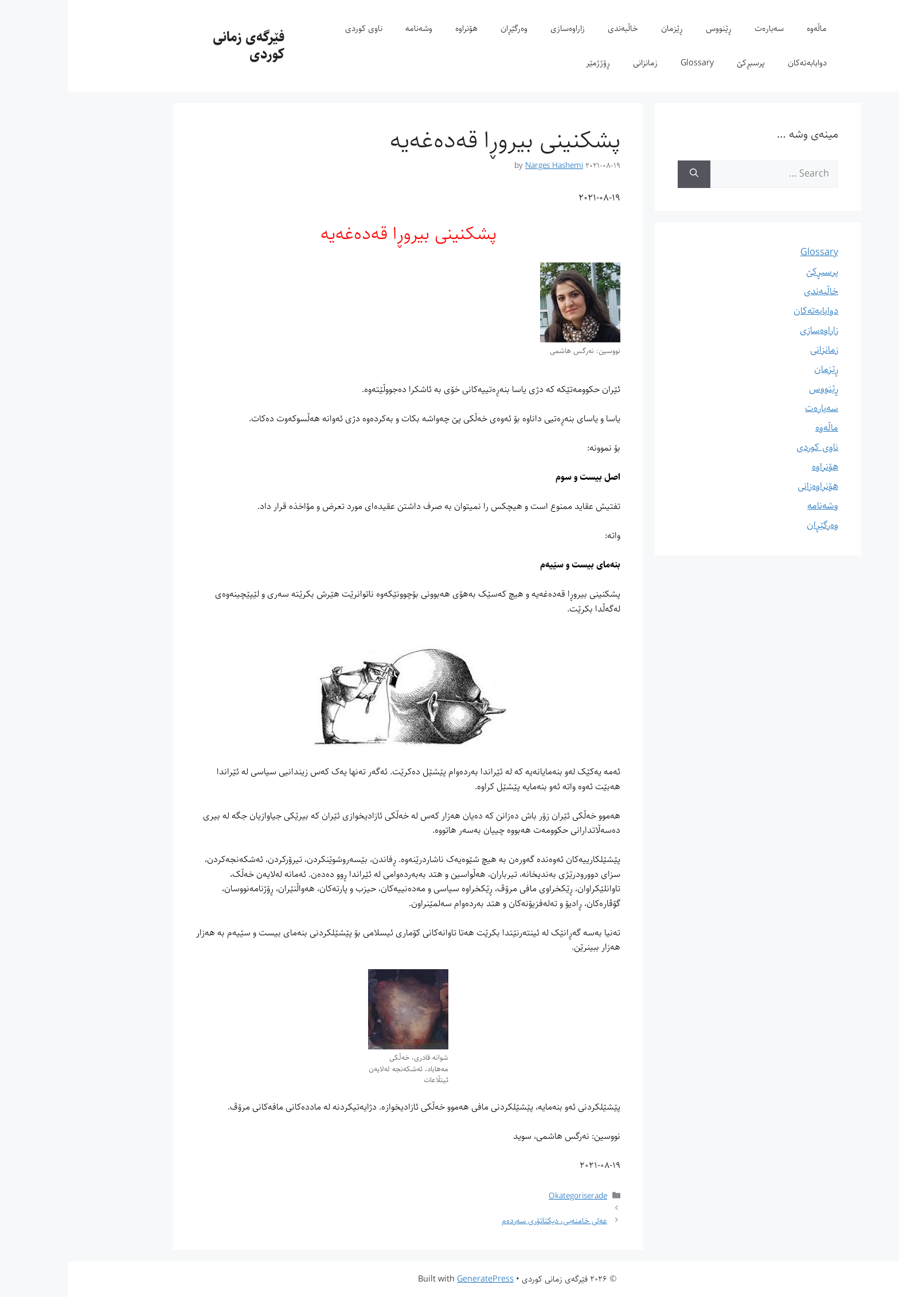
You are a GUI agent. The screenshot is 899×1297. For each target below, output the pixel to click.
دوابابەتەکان (739, 62)
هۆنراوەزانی (750, 486)
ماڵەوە (749, 28)
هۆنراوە (399, 28)
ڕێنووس (651, 28)
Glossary (629, 62)
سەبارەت (701, 28)
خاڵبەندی (555, 28)
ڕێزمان (604, 28)
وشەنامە (351, 28)
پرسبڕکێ (683, 62)
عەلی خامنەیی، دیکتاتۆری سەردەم (487, 1220)
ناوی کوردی (296, 28)
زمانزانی (577, 62)
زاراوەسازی (500, 28)
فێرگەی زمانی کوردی (181, 45)
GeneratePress (417, 1279)
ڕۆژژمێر (530, 62)
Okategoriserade (510, 1195)
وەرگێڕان (446, 28)
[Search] (626, 174)
